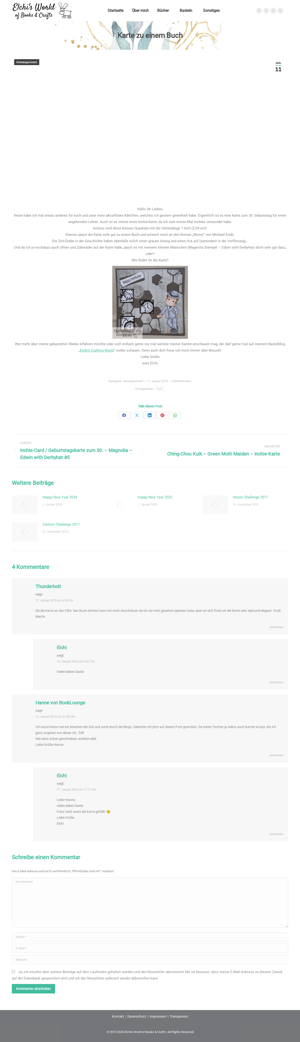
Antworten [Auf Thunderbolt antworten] (276, 627)
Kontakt (118, 1016)
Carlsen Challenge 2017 (61, 524)
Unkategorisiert (26, 62)
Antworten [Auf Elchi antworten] (276, 682)
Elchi (62, 647)
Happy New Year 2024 (60, 497)
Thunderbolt (48, 586)
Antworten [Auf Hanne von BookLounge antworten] (276, 755)
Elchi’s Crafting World (97, 350)
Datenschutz (136, 1016)
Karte (159, 389)
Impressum (158, 1016)
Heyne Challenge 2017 (250, 497)
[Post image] (25, 504)
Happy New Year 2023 (155, 497)
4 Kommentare (181, 381)
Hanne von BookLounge (60, 703)
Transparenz (179, 1016)
